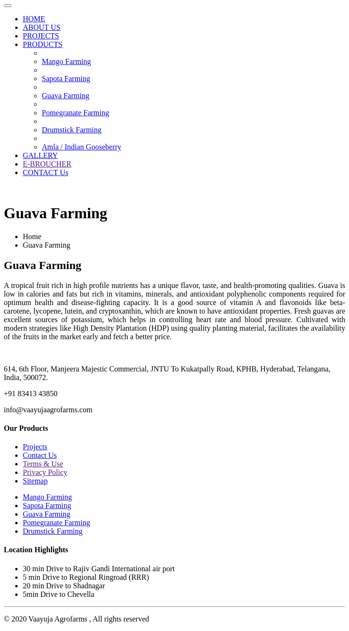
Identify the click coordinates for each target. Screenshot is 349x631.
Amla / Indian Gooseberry (82, 147)
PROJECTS (41, 36)
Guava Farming (65, 96)
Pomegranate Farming (75, 113)
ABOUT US (41, 27)
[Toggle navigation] (7, 5)
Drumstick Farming (72, 130)
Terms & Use (43, 464)
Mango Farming (66, 61)
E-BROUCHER (47, 164)
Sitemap (35, 481)
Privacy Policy (45, 472)
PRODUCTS (43, 44)
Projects (35, 447)
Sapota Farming (66, 78)
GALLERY (40, 155)
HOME (34, 19)
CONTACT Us (45, 172)
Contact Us (40, 455)
